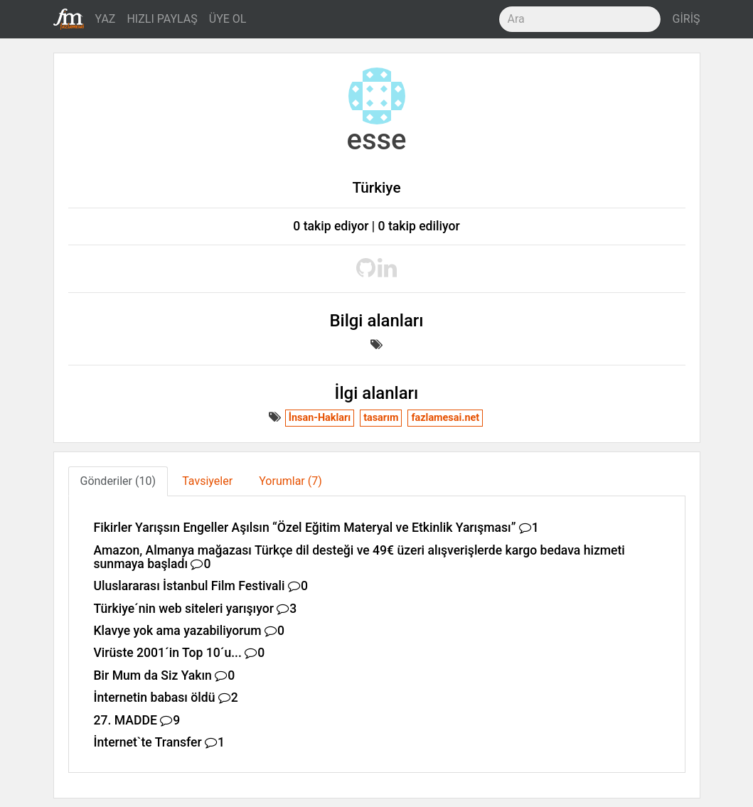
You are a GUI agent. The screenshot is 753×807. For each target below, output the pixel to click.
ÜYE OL (228, 19)
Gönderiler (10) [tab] (118, 481)
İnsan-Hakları (320, 418)
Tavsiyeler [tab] (207, 481)
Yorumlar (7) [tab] (290, 481)
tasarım (380, 418)
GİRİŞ (686, 19)
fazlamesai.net (445, 418)
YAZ (105, 19)
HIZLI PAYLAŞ (162, 19)
